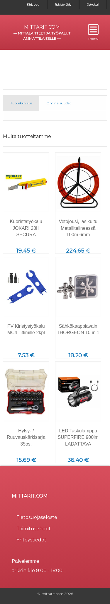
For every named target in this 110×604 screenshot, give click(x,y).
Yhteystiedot (31, 540)
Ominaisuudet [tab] (58, 103)
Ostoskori (93, 4)
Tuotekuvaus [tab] (21, 103)
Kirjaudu (33, 4)
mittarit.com (42, 27)
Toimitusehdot (33, 528)
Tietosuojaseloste (36, 517)
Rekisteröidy (63, 4)
